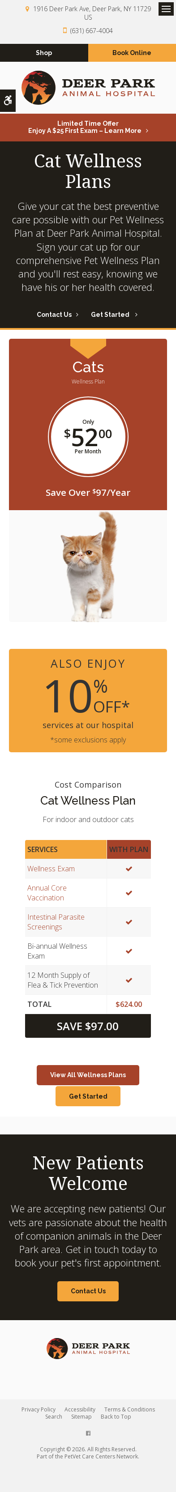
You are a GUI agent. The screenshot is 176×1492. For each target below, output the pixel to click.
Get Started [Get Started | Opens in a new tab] (111, 314)
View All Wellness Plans (88, 1075)
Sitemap (81, 1416)
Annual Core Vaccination (47, 893)
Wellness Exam (51, 869)
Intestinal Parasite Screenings (56, 922)
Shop (44, 52)
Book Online (131, 52)
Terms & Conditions (129, 1409)
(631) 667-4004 (91, 30)
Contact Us (54, 314)
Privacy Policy (38, 1409)
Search (53, 1416)
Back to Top (116, 1416)
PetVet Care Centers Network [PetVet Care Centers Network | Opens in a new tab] (101, 1456)
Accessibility (79, 1409)
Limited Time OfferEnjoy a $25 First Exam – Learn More (85, 127)
